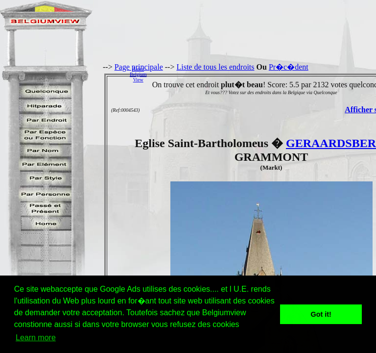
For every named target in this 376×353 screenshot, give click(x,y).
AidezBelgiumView (138, 74)
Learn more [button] (36, 337)
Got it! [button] (321, 314)
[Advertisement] (264, 74)
